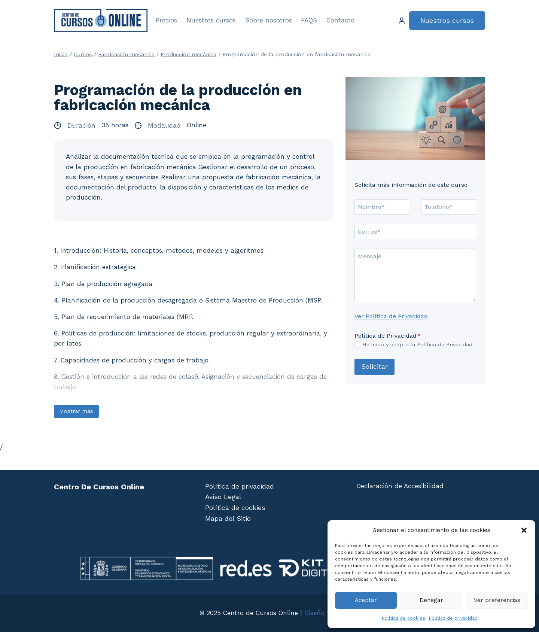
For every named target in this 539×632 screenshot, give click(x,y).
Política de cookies (403, 618)
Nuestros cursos (211, 20)
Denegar (431, 600)
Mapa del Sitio (228, 518)
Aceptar (366, 600)
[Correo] (415, 231)
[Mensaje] (415, 275)
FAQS (309, 20)
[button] (524, 530)
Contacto (340, 20)
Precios (166, 20)
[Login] (401, 20)
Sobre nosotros (268, 20)
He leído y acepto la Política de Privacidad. (418, 344)
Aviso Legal (223, 497)
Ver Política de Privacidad (391, 316)
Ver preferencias (497, 600)
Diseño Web (322, 613)
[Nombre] (381, 206)
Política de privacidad (453, 618)
